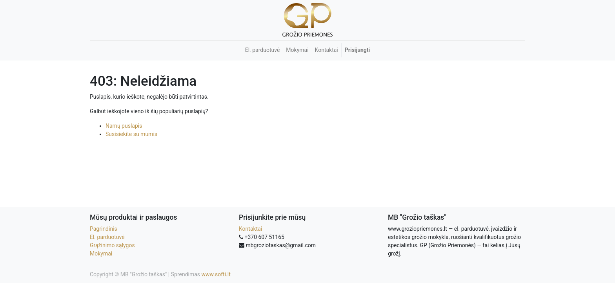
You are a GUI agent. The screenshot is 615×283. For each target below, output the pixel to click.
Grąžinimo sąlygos (112, 245)
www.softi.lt (216, 274)
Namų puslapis (124, 126)
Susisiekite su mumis (131, 134)
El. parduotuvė (107, 237)
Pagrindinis (103, 229)
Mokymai (101, 253)
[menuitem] (262, 50)
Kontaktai (250, 229)
